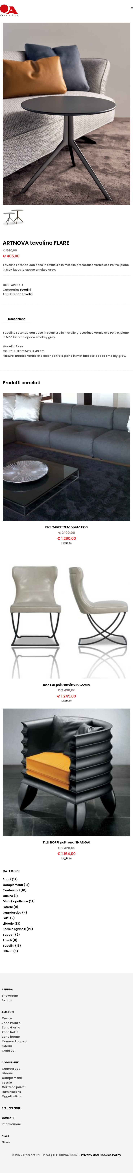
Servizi (7, 1000)
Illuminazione (11, 1092)
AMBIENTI (8, 1012)
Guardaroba (11, 1069)
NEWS (5, 1136)
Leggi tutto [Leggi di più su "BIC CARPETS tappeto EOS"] (66, 543)
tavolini (27, 294)
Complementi (12, 1078)
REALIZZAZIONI (11, 1108)
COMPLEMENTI (11, 1062)
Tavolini (25, 290)
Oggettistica (11, 1096)
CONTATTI (8, 1118)
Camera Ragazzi (14, 1041)
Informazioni (11, 1124)
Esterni (7, 1046)
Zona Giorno (11, 1027)
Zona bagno (11, 1037)
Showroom (10, 996)
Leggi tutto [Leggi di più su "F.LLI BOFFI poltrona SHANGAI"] (66, 858)
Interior (15, 294)
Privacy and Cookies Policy (101, 1155)
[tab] (17, 319)
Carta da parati (13, 1087)
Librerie (7, 1073)
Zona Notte (10, 1032)
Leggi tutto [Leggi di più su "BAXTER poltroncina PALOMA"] (66, 701)
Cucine (7, 1018)
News (6, 1142)
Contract (9, 1051)
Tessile (7, 1083)
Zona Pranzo (11, 1023)
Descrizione (16, 319)
